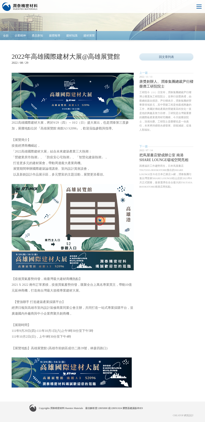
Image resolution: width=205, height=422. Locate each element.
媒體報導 (54, 35)
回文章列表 (166, 57)
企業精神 (20, 35)
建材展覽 (89, 35)
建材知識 (71, 35)
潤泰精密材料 (20, 6)
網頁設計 (189, 415)
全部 (6, 35)
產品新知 (37, 35)
